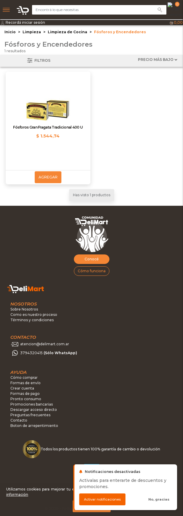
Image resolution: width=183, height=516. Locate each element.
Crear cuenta (22, 388)
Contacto (18, 420)
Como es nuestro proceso (33, 314)
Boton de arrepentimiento (34, 425)
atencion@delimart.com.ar (44, 344)
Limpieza (32, 32)
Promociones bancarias (31, 404)
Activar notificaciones (102, 499)
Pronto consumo (25, 399)
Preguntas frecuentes (30, 415)
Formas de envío (25, 383)
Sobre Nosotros (24, 309)
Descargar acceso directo (33, 409)
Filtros (38, 60)
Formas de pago (25, 393)
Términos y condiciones (32, 320)
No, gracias (158, 499)
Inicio (10, 32)
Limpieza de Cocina (67, 32)
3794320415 (48, 353)
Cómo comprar (24, 377)
